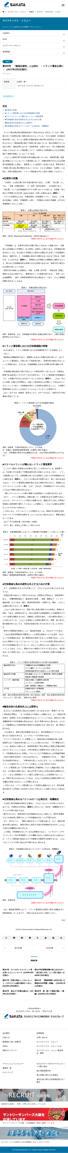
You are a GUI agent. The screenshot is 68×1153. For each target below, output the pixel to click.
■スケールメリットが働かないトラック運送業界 (24, 116)
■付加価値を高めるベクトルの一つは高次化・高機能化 (27, 126)
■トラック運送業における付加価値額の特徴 (22, 113)
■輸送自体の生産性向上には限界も (19, 123)
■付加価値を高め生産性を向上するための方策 (23, 119)
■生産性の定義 (11, 110)
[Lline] (30, 938)
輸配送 (8, 61)
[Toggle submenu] (64, 34)
